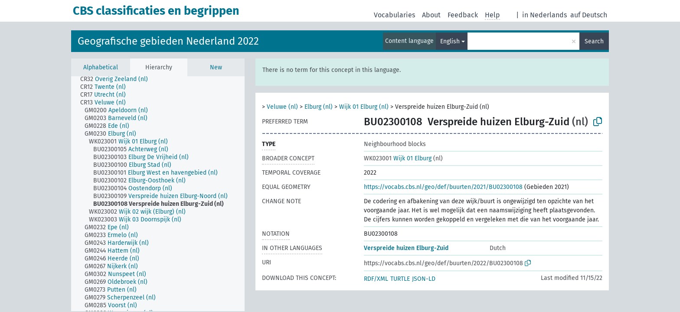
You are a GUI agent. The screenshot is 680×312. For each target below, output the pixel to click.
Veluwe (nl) (282, 106)
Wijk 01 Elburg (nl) (364, 106)
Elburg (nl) (318, 106)
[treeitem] (118, 79)
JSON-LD (423, 279)
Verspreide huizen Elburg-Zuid (406, 248)
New (216, 67)
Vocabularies (394, 15)
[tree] (158, 193)
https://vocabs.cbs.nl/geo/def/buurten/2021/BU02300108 (443, 187)
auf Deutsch (588, 15)
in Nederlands (544, 15)
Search (594, 41)
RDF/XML (376, 279)
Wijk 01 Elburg (398, 158)
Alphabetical (100, 67)
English (450, 41)
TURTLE (400, 279)
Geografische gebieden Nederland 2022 (168, 41)
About (431, 15)
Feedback (463, 15)
